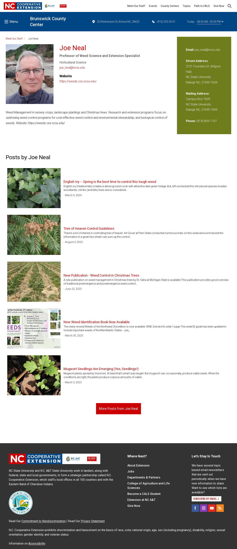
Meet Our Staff (136, 5)
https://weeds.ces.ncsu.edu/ (77, 81)
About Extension (138, 465)
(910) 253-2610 (163, 22)
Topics (186, 5)
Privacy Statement (93, 521)
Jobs (130, 471)
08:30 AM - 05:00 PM (210, 21)
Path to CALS (202, 5)
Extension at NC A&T (141, 500)
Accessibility (36, 543)
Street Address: (197, 61)
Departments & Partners (143, 477)
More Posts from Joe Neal (118, 409)
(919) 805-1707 (207, 121)
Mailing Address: (197, 93)
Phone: (191, 121)
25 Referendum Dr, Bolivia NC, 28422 (115, 22)
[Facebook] (195, 508)
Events (153, 5)
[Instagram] (203, 508)
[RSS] (220, 508)
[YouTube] (212, 508)
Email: (190, 50)
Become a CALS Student (144, 494)
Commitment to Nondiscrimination (43, 521)
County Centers (170, 5)
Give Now (219, 5)
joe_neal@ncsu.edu (72, 67)
